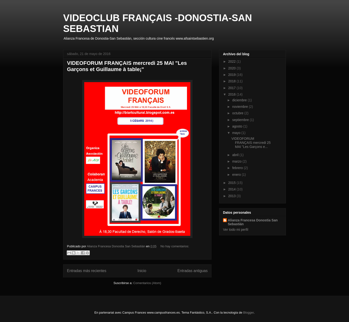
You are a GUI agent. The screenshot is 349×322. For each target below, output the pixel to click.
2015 (232, 183)
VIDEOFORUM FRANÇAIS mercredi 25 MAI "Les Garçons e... (251, 143)
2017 (232, 88)
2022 (232, 61)
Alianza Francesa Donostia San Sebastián (253, 222)
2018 (232, 81)
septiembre (241, 120)
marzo (237, 161)
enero (237, 174)
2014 (232, 189)
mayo (236, 133)
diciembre (240, 100)
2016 (232, 94)
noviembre (240, 107)
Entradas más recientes (86, 271)
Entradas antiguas (192, 271)
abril (235, 155)
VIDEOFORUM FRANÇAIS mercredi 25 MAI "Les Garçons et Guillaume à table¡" (127, 66)
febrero (238, 168)
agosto (237, 126)
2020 (232, 68)
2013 (232, 196)
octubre (238, 113)
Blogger (248, 312)
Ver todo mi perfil (235, 229)
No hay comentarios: (175, 246)
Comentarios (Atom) (147, 283)
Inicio (142, 271)
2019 (232, 75)
